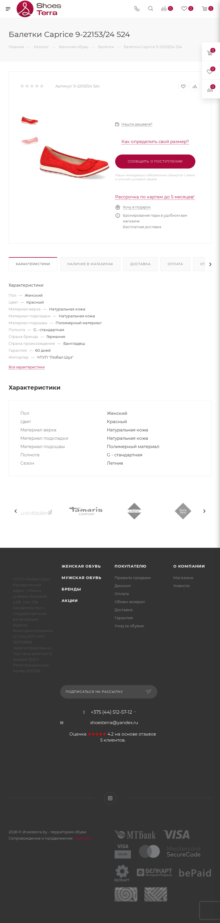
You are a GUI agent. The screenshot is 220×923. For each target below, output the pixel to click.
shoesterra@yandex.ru (114, 722)
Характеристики (33, 264)
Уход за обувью (129, 625)
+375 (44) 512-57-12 (111, 712)
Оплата (175, 264)
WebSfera (82, 838)
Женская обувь (81, 566)
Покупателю (130, 566)
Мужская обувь (81, 577)
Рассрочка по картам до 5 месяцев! (155, 197)
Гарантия (124, 617)
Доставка (140, 264)
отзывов (147, 734)
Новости (181, 585)
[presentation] (15, 511)
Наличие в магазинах (90, 264)
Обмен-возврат (130, 601)
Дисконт (123, 585)
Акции (70, 600)
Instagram (110, 798)
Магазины (183, 577)
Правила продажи (133, 577)
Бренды (71, 589)
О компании (189, 566)
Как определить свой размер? (155, 141)
